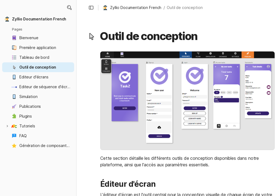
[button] (69, 7)
